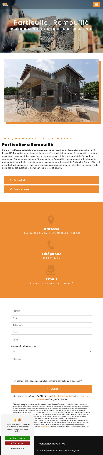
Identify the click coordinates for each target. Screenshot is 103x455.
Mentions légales (71, 450)
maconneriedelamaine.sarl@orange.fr (51, 280)
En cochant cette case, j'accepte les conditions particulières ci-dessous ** (48, 378)
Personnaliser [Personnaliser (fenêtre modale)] (17, 448)
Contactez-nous (18, 189)
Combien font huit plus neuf (24, 343)
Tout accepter (17, 438)
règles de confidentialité (62, 393)
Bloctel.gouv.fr (46, 424)
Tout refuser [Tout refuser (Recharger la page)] (17, 443)
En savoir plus (17, 180)
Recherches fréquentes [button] (51, 443)
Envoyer (54, 386)
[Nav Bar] (96, 4)
